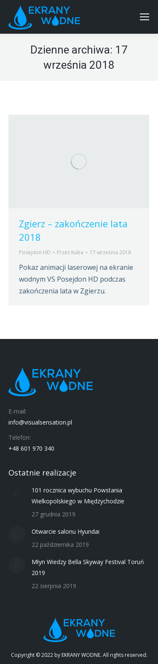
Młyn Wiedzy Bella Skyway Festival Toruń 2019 (88, 567)
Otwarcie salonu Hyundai (65, 531)
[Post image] (16, 493)
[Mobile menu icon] (144, 17)
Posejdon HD (35, 252)
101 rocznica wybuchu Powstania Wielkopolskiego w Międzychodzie (78, 495)
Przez (70, 252)
